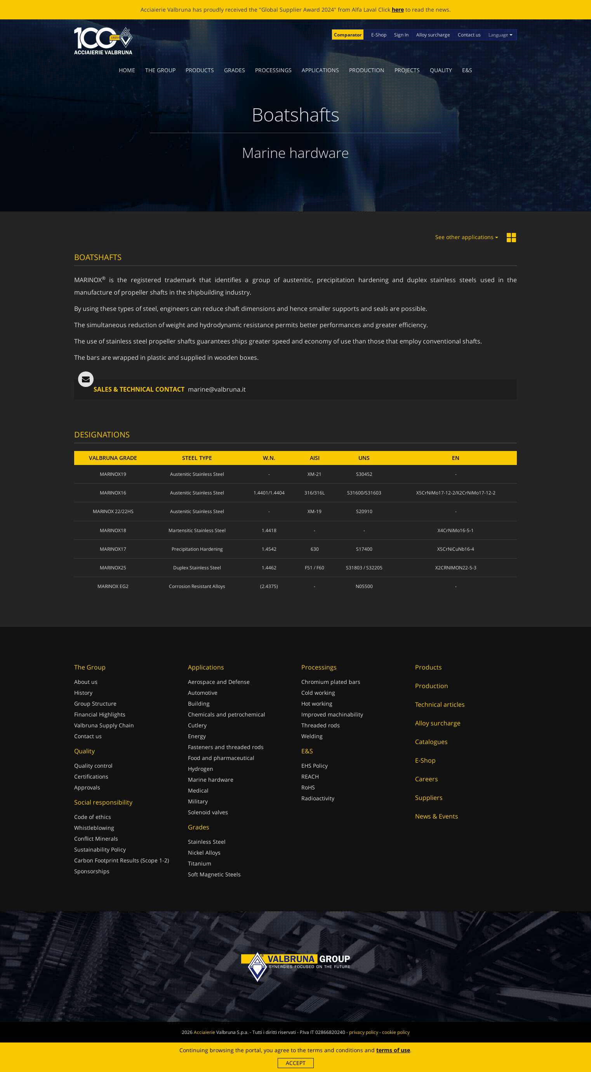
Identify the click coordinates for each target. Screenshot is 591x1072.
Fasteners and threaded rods (226, 747)
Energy (197, 736)
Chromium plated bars (330, 681)
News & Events (436, 816)
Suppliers (429, 797)
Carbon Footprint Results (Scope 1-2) (121, 860)
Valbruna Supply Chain (104, 725)
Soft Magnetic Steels (214, 874)
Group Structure (95, 703)
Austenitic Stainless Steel (197, 474)
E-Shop (378, 34)
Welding (312, 736)
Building (199, 703)
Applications (320, 70)
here (398, 9)
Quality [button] (441, 70)
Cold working (318, 692)
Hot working (316, 703)
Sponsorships (92, 871)
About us (85, 681)
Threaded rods (320, 725)
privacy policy (363, 1032)
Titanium (199, 863)
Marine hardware (210, 779)
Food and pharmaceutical (221, 758)
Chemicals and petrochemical (226, 714)
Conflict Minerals (96, 838)
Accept (296, 1063)
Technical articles (440, 704)
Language (500, 34)
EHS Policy (314, 765)
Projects (407, 70)
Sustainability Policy (100, 849)
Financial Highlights (99, 714)
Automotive (202, 692)
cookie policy (396, 1032)
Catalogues (431, 741)
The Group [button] (160, 70)
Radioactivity (317, 798)
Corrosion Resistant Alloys (197, 586)
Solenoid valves (208, 812)
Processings (273, 70)
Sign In (401, 34)
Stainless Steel (207, 841)
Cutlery (197, 725)
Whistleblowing (94, 827)
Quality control (93, 765)
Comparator (348, 34)
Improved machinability (332, 714)
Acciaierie (204, 1032)
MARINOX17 (113, 549)
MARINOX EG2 (113, 586)
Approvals (87, 787)
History (83, 692)
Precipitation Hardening (197, 549)
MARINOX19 (113, 474)
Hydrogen (200, 768)
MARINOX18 (113, 530)
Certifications (91, 776)
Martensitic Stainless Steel (197, 530)
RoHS (308, 787)
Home (127, 70)
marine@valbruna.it (217, 389)
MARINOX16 (113, 492)
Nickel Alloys (204, 852)
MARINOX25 (113, 567)
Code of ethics (92, 816)
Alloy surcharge (433, 34)
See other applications (466, 237)
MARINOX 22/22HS (113, 511)
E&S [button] (467, 70)
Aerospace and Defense (219, 681)
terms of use (393, 1050)
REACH (310, 776)
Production (366, 70)
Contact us (469, 34)
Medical (198, 790)
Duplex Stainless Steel (197, 567)
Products (200, 70)
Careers (426, 779)
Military (198, 801)
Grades (234, 70)
